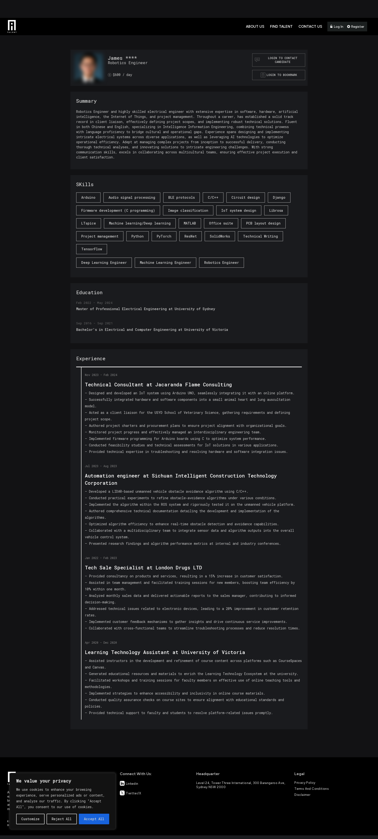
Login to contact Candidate (276, 60)
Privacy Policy (304, 782)
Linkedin (129, 783)
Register (355, 27)
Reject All (62, 819)
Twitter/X (130, 793)
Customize (30, 819)
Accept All (94, 819)
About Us (255, 26)
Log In (336, 27)
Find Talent (281, 26)
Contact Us (310, 26)
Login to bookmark (282, 75)
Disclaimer (302, 795)
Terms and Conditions (311, 789)
